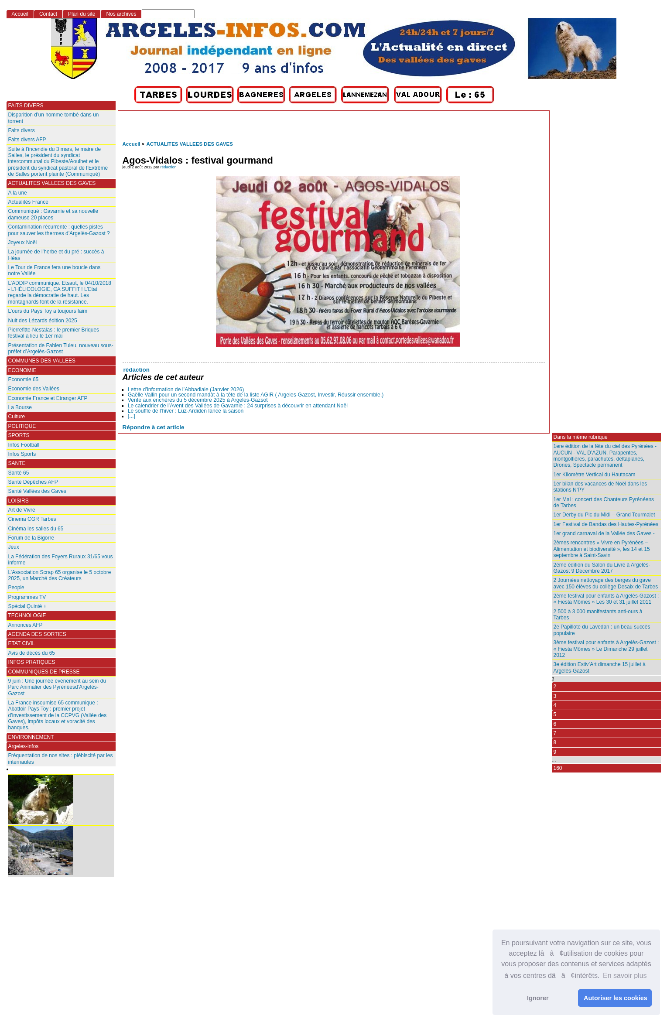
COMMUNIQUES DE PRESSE (44, 672)
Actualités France (28, 202)
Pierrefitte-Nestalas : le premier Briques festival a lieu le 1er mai (53, 333)
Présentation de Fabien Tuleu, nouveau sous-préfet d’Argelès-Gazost (60, 348)
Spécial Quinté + (27, 606)
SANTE (17, 463)
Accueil (131, 144)
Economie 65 (23, 379)
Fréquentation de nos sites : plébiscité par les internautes (60, 758)
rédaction (169, 167)
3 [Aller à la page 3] (555, 696)
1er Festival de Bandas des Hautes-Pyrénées (606, 524)
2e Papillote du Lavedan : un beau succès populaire (602, 630)
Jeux (13, 547)
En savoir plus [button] (625, 975)
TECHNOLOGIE (27, 615)
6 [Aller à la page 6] (555, 724)
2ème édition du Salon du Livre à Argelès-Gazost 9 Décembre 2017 (602, 568)
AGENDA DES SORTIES (37, 634)
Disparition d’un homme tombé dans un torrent (53, 118)
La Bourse (20, 407)
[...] (131, 416)
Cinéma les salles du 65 (36, 529)
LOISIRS (18, 501)
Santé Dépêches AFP (33, 482)
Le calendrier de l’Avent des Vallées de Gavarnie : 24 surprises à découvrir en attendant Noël (238, 406)
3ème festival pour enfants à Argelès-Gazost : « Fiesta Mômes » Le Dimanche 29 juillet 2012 (606, 648)
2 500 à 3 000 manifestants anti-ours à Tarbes (598, 614)
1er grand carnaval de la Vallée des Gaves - (604, 533)
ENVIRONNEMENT (31, 737)
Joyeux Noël (22, 242)
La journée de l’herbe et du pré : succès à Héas (56, 255)
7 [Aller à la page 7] (555, 733)
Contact (48, 14)
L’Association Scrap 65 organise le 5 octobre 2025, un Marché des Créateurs (59, 575)
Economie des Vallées (33, 389)
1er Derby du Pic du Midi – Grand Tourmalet (604, 515)
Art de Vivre (21, 510)
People (16, 587)
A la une (17, 193)
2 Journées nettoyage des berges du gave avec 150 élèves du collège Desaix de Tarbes (606, 583)
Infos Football (24, 445)
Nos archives (121, 14)
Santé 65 (18, 473)
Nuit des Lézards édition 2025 (42, 321)
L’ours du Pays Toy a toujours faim (48, 311)
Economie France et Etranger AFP (48, 398)
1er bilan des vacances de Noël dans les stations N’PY (600, 487)
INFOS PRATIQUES (31, 662)
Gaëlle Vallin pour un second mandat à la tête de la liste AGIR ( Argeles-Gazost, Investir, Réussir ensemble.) (256, 395)
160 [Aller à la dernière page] (558, 768)
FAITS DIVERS (26, 106)
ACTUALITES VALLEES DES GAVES (189, 144)
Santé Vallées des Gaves (37, 491)
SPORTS (19, 435)
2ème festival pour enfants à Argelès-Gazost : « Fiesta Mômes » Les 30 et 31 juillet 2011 (606, 599)
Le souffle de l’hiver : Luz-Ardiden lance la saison (186, 411)
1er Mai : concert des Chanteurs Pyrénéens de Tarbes (604, 502)
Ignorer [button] (538, 998)
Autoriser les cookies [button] (615, 998)
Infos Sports (22, 454)
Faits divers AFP (27, 140)
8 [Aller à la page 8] (555, 742)
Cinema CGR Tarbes (32, 519)
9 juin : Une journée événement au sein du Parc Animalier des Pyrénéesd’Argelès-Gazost (57, 687)
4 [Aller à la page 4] (555, 705)
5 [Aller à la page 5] (555, 714)
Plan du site (81, 14)
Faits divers (21, 130)
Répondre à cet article (154, 427)
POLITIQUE (22, 426)
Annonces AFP (25, 625)
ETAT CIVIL (21, 643)
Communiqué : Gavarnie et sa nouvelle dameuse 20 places (53, 214)
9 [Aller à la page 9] (555, 752)
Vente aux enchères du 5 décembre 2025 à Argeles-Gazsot (198, 400)
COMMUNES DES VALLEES (42, 361)
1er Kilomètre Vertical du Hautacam (595, 475)
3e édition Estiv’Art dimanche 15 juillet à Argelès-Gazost (600, 667)
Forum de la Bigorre (31, 538)
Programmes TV (27, 597)
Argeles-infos (23, 746)
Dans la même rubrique (581, 437)
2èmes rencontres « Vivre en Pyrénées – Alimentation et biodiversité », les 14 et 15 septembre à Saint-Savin (602, 549)
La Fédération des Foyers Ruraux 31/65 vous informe (60, 560)
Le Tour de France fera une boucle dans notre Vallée (54, 270)
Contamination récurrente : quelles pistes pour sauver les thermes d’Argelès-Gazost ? (59, 230)
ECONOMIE (22, 370)
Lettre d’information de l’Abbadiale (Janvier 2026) (186, 389)
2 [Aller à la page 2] (555, 687)
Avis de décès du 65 (31, 653)
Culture (16, 417)
